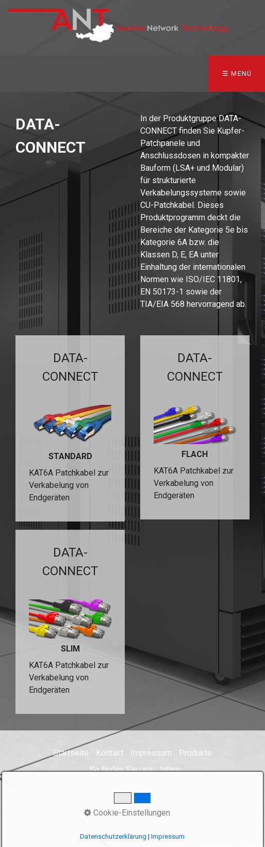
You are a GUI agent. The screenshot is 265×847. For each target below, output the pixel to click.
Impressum (151, 753)
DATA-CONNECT (70, 428)
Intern (170, 769)
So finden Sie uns (121, 769)
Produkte (195, 753)
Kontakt (109, 753)
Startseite (71, 753)
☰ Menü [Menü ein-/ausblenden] (237, 73)
